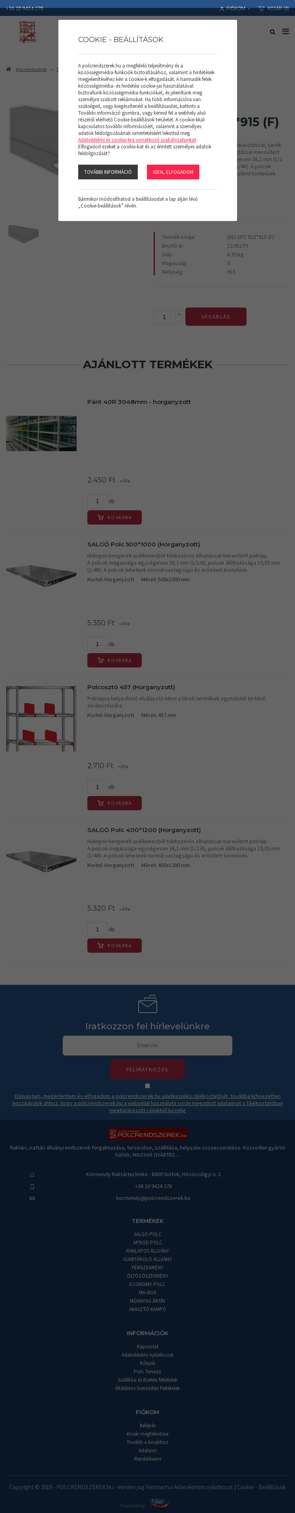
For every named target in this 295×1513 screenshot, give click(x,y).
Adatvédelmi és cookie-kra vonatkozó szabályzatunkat (137, 139)
